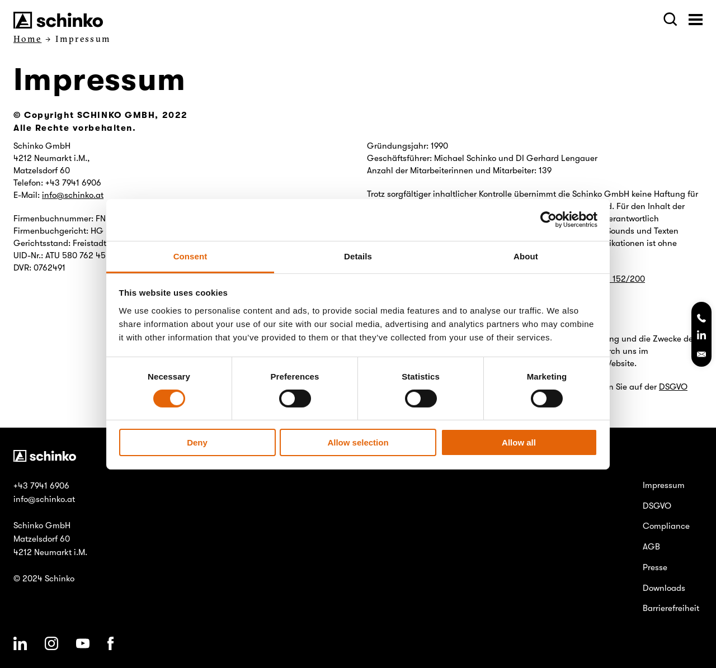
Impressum (664, 485)
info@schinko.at (72, 195)
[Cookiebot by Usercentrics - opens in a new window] (548, 219)
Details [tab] (358, 255)
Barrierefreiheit (671, 608)
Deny (197, 442)
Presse (655, 567)
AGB (651, 547)
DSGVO (673, 387)
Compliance (666, 526)
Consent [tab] (190, 255)
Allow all (519, 442)
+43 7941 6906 (41, 486)
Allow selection (357, 442)
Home (27, 39)
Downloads (664, 588)
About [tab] (526, 255)
